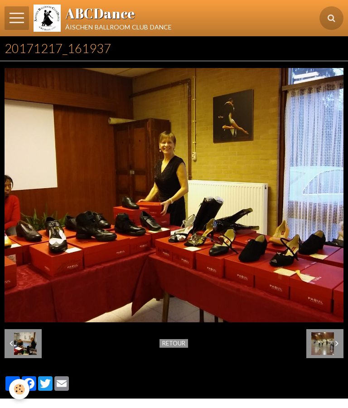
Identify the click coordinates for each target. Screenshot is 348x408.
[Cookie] (19, 389)
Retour (173, 343)
